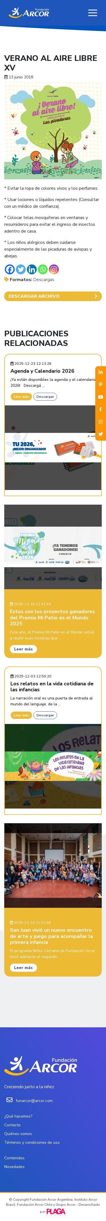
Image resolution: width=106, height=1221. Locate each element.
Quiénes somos (18, 1133)
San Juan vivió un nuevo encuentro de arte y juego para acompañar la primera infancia (51, 936)
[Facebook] (10, 269)
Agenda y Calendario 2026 (42, 371)
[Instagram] (54, 269)
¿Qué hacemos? (18, 1116)
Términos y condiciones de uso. (32, 1142)
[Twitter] (21, 269)
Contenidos (14, 1158)
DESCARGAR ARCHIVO (53, 296)
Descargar (45, 396)
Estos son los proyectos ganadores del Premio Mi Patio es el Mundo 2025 (52, 617)
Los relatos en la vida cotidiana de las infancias (52, 686)
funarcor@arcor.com (34, 1100)
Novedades (14, 1166)
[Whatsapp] (43, 269)
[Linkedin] (32, 269)
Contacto (12, 1125)
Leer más (21, 396)
